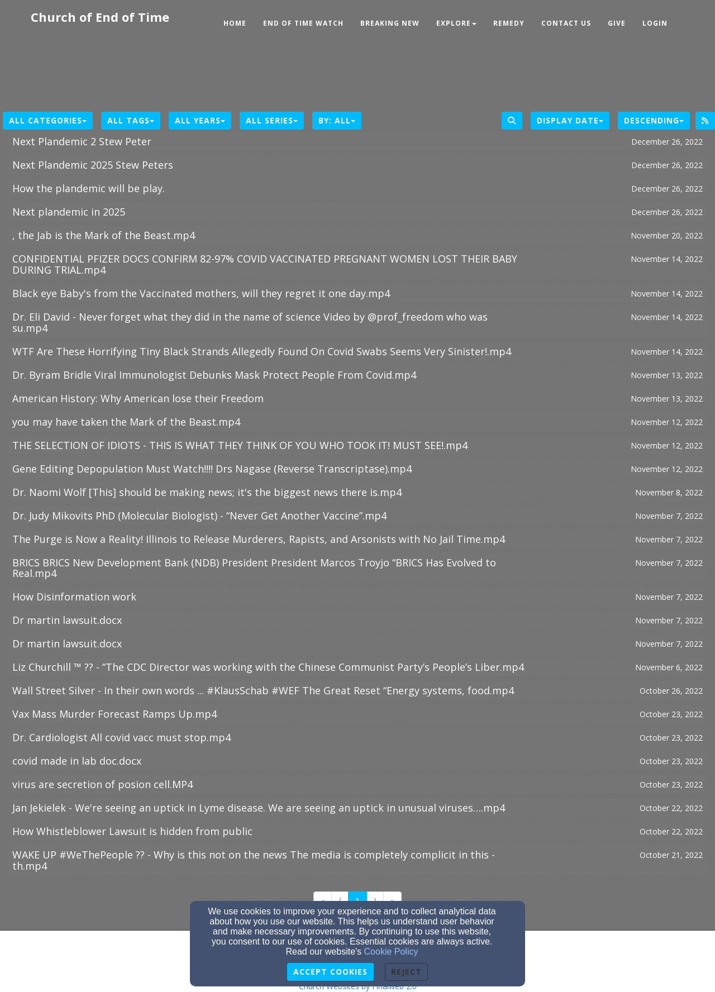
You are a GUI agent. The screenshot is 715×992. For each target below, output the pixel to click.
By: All (336, 120)
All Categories (48, 120)
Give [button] (617, 23)
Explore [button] (456, 23)
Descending (654, 120)
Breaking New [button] (390, 23)
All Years (200, 120)
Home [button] (234, 23)
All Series (272, 120)
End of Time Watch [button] (303, 23)
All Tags (130, 120)
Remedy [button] (509, 23)
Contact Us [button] (566, 23)
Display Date (570, 120)
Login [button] (655, 23)
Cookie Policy (391, 951)
